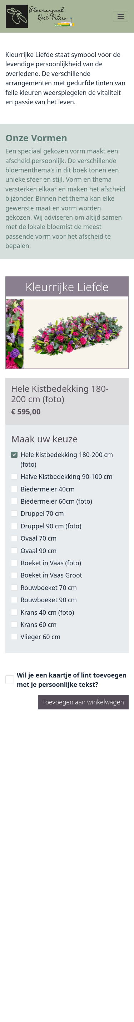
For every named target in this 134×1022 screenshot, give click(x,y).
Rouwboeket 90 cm (48, 599)
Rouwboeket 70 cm (48, 587)
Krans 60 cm (38, 624)
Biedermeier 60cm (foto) (56, 501)
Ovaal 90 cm (38, 550)
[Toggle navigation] (120, 16)
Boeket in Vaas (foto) (50, 562)
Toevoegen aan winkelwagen (83, 702)
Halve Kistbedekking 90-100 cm (66, 476)
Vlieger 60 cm (40, 636)
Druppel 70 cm (42, 513)
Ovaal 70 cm (38, 538)
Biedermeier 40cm (47, 489)
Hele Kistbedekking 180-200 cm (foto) (66, 459)
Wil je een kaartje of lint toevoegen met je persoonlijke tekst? (71, 680)
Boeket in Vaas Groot (51, 575)
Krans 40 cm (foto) (47, 612)
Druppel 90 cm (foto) (50, 526)
